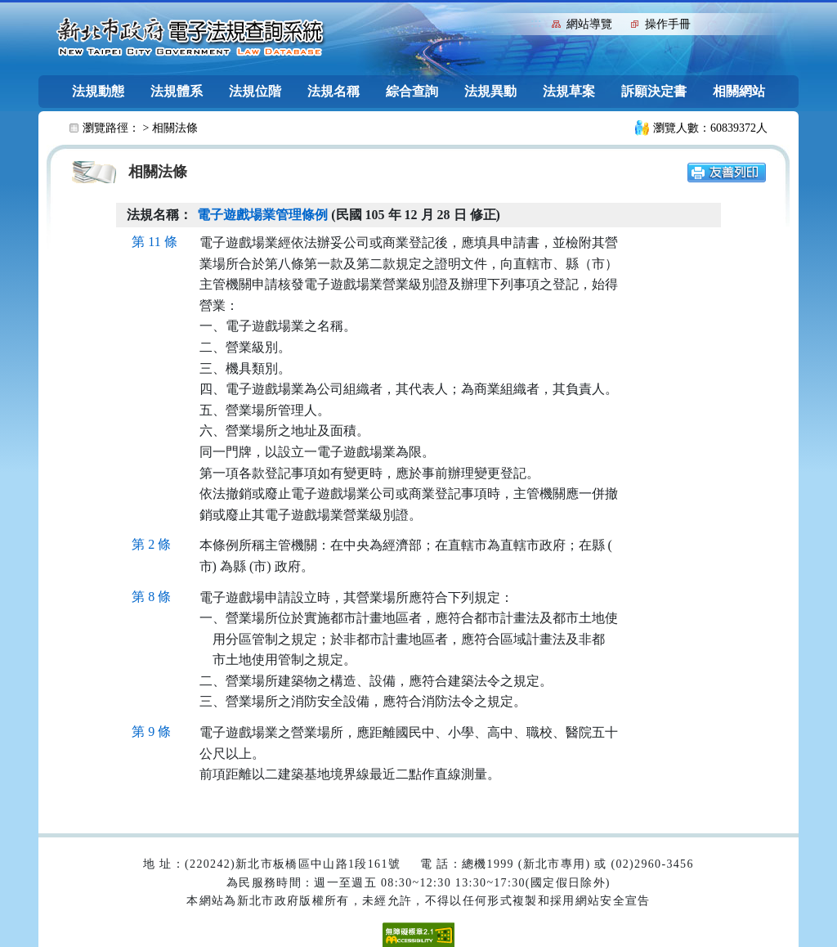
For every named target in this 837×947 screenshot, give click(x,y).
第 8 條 (151, 597)
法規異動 (490, 91)
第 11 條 (154, 242)
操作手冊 (668, 24)
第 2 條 (151, 544)
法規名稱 (333, 91)
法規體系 (176, 91)
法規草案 (569, 91)
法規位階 (255, 91)
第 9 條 (151, 731)
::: (535, 22)
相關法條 (175, 128)
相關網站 (739, 91)
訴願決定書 (654, 91)
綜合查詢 (412, 91)
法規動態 (98, 91)
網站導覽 (589, 24)
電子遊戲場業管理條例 (262, 215)
